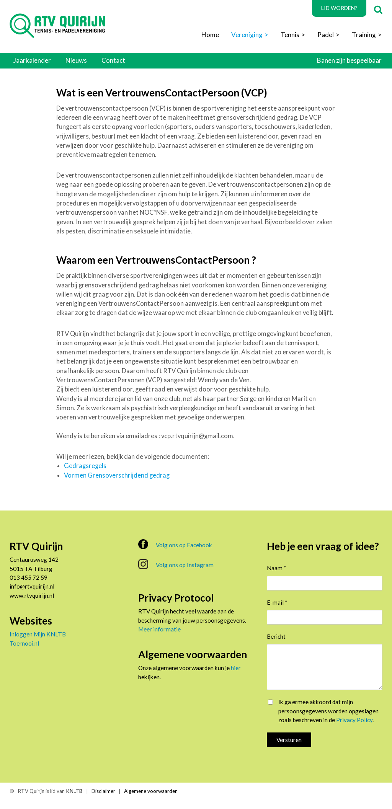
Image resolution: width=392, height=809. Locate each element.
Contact (113, 60)
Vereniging (247, 35)
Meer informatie (159, 629)
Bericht (276, 636)
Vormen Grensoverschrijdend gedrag (117, 475)
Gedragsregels (85, 466)
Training (364, 35)
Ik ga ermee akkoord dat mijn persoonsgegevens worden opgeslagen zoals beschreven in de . (328, 710)
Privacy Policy (354, 719)
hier (236, 667)
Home (210, 35)
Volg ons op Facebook (175, 544)
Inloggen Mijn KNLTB (38, 634)
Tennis (290, 35)
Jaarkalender (32, 60)
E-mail (277, 602)
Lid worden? (339, 8)
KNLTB (74, 791)
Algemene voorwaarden (151, 791)
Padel (325, 35)
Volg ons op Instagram (176, 564)
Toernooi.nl (24, 643)
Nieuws (76, 60)
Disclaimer (103, 791)
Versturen (289, 739)
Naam (276, 567)
